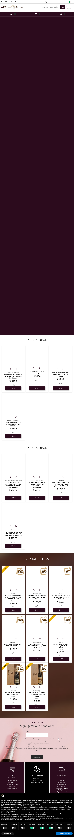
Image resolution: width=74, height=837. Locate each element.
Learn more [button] (7, 833)
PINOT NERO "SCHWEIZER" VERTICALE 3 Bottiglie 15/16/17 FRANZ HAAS (60, 484)
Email (28, 731)
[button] (62, 7)
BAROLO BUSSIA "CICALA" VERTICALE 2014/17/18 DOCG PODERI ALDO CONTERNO (37, 485)
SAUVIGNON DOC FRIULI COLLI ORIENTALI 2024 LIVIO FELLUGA (37, 694)
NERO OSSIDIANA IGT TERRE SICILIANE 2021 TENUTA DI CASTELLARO (13, 376)
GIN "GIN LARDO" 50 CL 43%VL (37, 372)
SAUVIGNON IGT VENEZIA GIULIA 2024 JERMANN (13, 693)
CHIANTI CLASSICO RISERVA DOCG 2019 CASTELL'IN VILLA (61, 374)
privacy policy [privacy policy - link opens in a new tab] (65, 800)
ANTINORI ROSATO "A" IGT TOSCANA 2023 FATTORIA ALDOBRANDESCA (13, 597)
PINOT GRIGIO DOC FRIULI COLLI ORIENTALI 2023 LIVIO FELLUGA (37, 646)
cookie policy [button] (36, 804)
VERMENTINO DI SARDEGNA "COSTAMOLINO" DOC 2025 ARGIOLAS (61, 597)
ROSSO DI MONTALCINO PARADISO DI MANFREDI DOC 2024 (13, 424)
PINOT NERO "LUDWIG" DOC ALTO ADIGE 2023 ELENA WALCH (37, 597)
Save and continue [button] (64, 833)
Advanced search (69, 7)
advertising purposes (12, 809)
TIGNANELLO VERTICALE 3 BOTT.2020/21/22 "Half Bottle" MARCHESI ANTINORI (13, 533)
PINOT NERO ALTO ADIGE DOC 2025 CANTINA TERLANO (61, 646)
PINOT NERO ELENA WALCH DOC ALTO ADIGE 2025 (13, 645)
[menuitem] (70, 1)
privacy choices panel (34, 819)
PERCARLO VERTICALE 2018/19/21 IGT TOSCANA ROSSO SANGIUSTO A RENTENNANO (13, 485)
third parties (32, 806)
